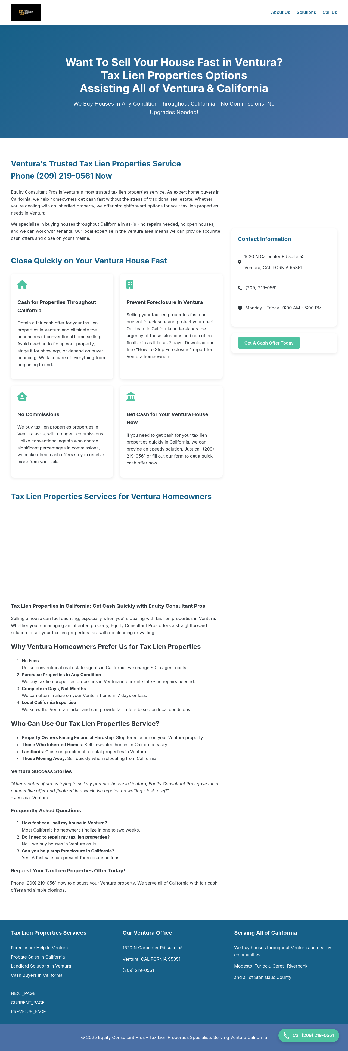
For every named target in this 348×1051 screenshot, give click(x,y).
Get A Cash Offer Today (269, 343)
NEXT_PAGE (24, 993)
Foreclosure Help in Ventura (39, 947)
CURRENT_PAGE (28, 1002)
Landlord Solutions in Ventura (41, 966)
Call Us (329, 12)
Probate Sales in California (38, 957)
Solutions (306, 12)
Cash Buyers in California (37, 975)
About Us (280, 12)
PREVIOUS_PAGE (28, 1011)
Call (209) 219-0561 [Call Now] (309, 1035)
